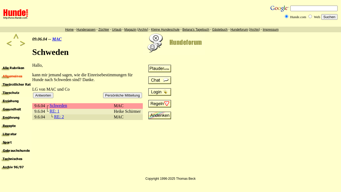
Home (69, 29)
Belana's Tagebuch (195, 29)
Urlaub (116, 29)
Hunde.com (298, 17)
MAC (57, 39)
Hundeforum (239, 29)
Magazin (130, 29)
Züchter (103, 29)
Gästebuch (220, 29)
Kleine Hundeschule (165, 29)
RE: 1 (54, 111)
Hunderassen (85, 29)
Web (317, 17)
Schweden (58, 105)
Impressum (270, 29)
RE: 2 (59, 116)
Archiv (142, 29)
